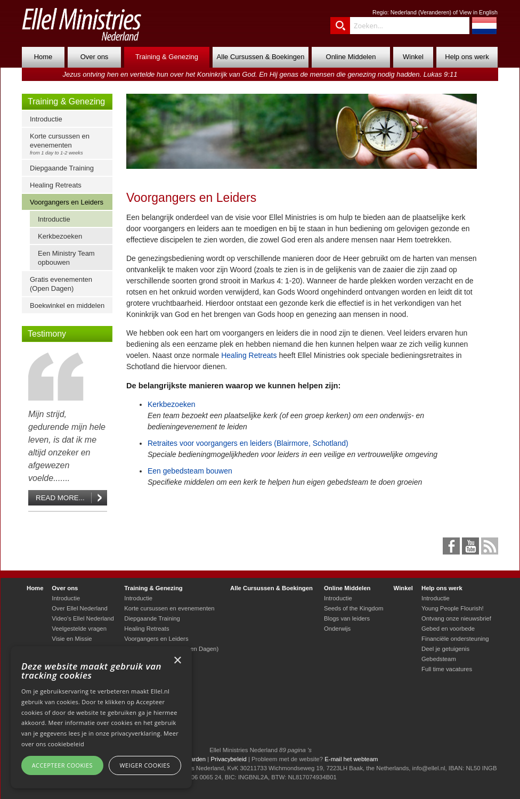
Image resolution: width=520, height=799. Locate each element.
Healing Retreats (56, 185)
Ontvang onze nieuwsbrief (456, 618)
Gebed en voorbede (448, 628)
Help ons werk (467, 57)
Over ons (94, 57)
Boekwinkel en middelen (67, 305)
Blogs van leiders (347, 618)
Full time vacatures (446, 669)
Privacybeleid (228, 759)
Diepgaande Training (62, 168)
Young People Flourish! (452, 608)
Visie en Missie (72, 638)
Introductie (46, 119)
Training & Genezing (166, 57)
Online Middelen (351, 57)
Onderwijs (337, 628)
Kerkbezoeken (60, 236)
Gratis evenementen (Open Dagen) (61, 283)
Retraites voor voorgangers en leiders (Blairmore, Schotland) (248, 443)
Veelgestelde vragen (79, 628)
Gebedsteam (438, 659)
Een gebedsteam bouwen (190, 471)
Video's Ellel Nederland (83, 618)
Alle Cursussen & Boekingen (261, 57)
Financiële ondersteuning (455, 638)
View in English (478, 12)
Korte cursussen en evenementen (69, 144)
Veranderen (434, 12)
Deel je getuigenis (445, 649)
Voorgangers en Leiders (66, 202)
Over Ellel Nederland (80, 608)
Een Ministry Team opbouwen (66, 257)
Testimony (47, 333)
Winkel (413, 57)
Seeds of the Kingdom (353, 608)
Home (43, 57)
